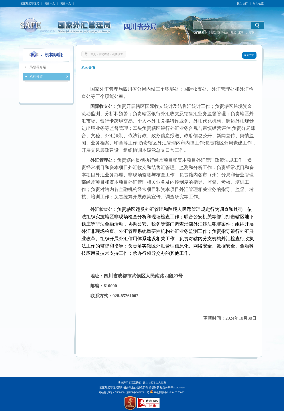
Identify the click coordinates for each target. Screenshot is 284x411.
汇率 (241, 32)
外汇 (233, 32)
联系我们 (135, 382)
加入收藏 (258, 3)
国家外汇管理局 (29, 3)
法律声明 (123, 382)
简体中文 (49, 3)
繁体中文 (65, 3)
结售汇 (212, 32)
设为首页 (242, 3)
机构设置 (117, 54)
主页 (93, 54)
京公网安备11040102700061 (170, 392)
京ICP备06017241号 (137, 392)
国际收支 (223, 32)
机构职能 (104, 54)
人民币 (250, 32)
